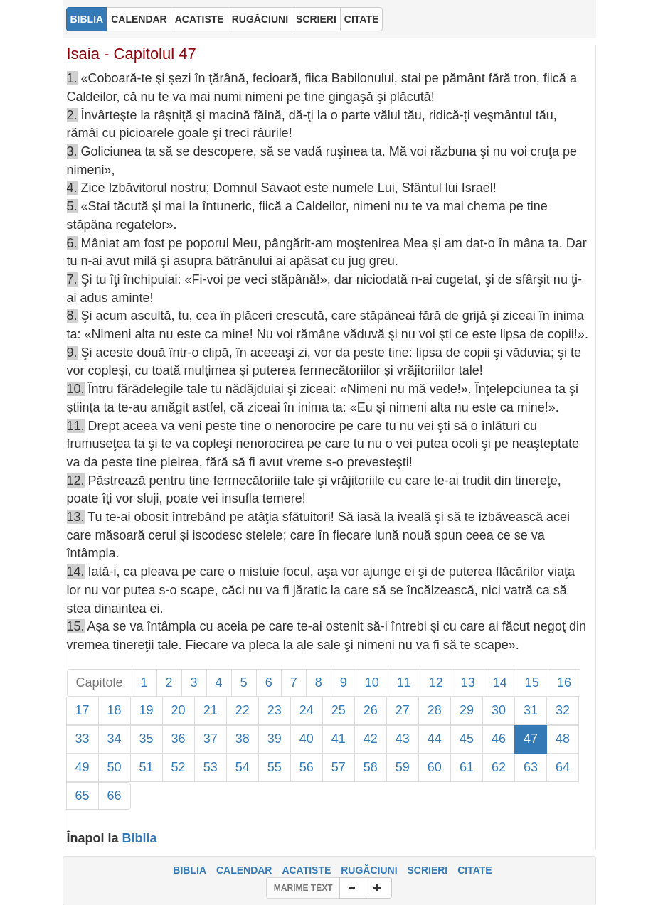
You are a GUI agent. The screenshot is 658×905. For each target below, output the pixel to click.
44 (435, 739)
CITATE (474, 870)
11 (404, 682)
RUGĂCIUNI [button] (260, 19)
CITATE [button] (361, 19)
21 (210, 710)
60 (435, 767)
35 (146, 739)
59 (403, 767)
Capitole (99, 682)
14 (500, 682)
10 (372, 682)
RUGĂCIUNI (369, 870)
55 (274, 767)
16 (564, 682)
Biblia (139, 838)
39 (274, 739)
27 (403, 710)
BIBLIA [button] (87, 19)
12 (436, 682)
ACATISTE (306, 870)
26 (371, 710)
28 (435, 710)
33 (82, 739)
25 (338, 710)
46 (499, 739)
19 (146, 710)
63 (531, 767)
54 (242, 767)
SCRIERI (427, 870)
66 (114, 795)
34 (114, 739)
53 (210, 767)
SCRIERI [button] (316, 19)
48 (563, 739)
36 (178, 739)
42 (371, 739)
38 (242, 739)
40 (306, 739)
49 (82, 767)
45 (467, 739)
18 (114, 710)
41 (338, 739)
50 (114, 767)
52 (178, 767)
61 (467, 767)
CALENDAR (244, 870)
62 (499, 767)
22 (242, 710)
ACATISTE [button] (199, 19)
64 (563, 767)
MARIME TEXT (303, 888)
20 (178, 710)
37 (210, 739)
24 (306, 710)
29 (467, 710)
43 (403, 739)
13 (468, 682)
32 (563, 710)
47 (531, 739)
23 (274, 710)
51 (146, 767)
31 (531, 710)
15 (532, 682)
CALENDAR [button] (139, 19)
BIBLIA (189, 870)
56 (306, 767)
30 (499, 710)
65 (82, 795)
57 (338, 767)
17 (82, 710)
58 (371, 767)
